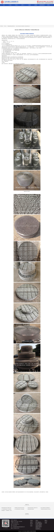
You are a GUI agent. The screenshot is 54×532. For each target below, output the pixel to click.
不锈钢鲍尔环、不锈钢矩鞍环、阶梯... (6, 510)
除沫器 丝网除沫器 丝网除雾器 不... (45, 507)
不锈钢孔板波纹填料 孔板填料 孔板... (33, 507)
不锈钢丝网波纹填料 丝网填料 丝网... (6, 507)
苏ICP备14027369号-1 (16, 528)
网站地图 (34, 531)
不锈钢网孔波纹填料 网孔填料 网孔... (19, 507)
